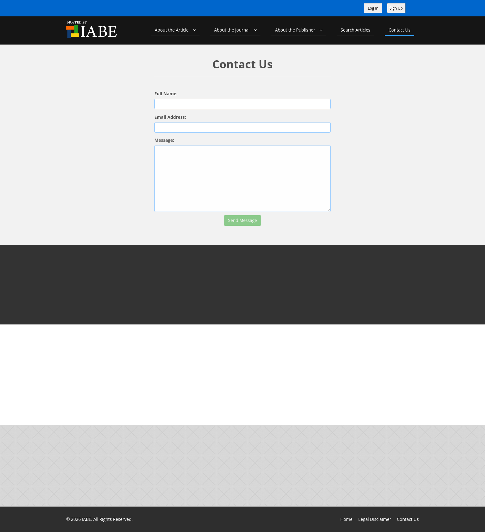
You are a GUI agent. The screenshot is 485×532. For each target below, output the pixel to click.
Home (346, 519)
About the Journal (235, 30)
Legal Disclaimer (374, 519)
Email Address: (170, 116)
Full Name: (166, 93)
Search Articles (355, 30)
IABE (86, 519)
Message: (164, 137)
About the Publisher (298, 30)
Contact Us (399, 30)
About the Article (175, 30)
